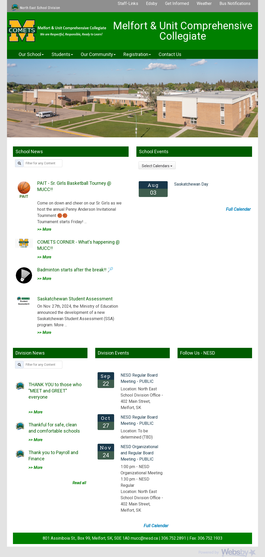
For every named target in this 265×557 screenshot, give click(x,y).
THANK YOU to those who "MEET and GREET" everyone (55, 391)
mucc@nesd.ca (144, 538)
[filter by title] (43, 163)
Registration (137, 54)
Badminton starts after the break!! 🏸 (75, 269)
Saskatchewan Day (191, 184)
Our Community (98, 54)
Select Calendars (157, 166)
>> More (44, 229)
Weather (204, 3)
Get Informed (177, 3)
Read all (79, 483)
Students (62, 54)
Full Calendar (238, 209)
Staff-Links (128, 3)
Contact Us (170, 54)
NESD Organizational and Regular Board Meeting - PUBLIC (139, 453)
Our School (31, 54)
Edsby (151, 3)
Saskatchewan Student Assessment (75, 298)
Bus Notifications (235, 3)
